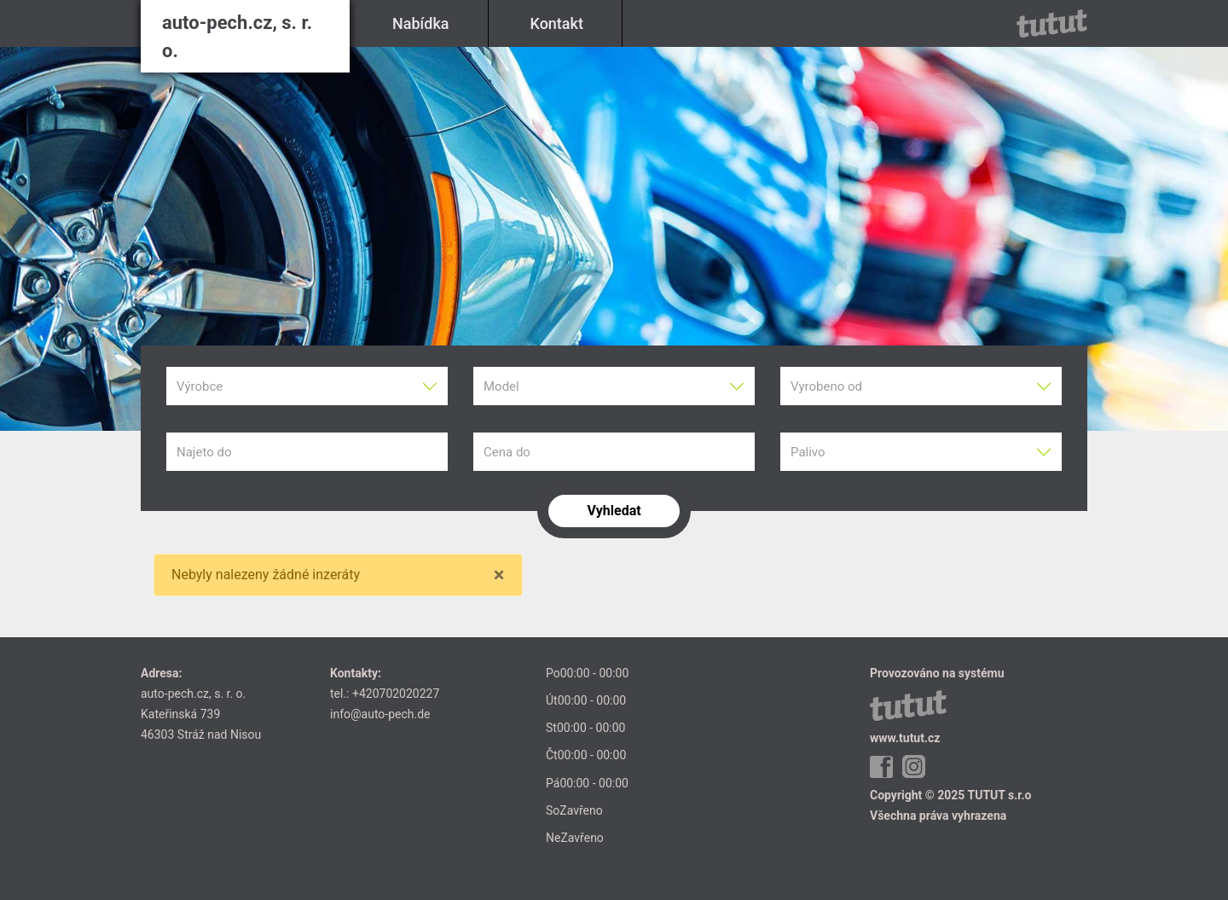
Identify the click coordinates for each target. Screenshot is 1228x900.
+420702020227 (395, 693)
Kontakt (556, 23)
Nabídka (420, 23)
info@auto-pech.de (380, 714)
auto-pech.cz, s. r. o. (237, 36)
